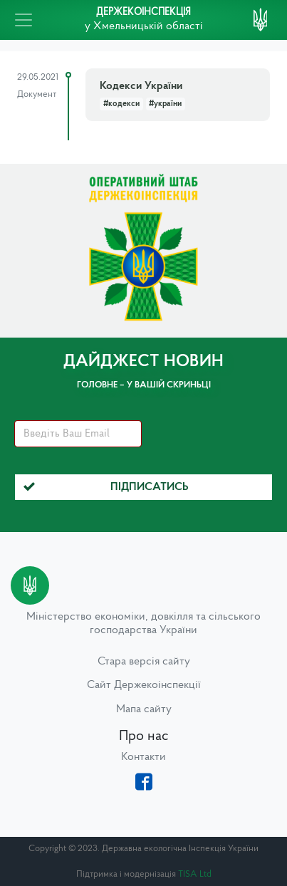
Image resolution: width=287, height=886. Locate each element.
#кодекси (121, 104)
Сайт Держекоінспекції (144, 685)
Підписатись (106, 487)
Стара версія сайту (144, 661)
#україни (165, 104)
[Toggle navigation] (23, 20)
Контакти (143, 757)
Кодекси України (141, 86)
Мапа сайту (144, 709)
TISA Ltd (195, 874)
